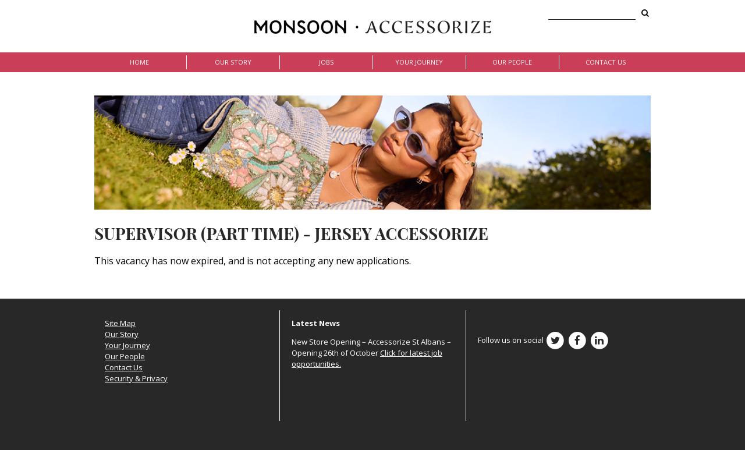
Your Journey (419, 62)
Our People (512, 62)
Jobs (326, 62)
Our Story (233, 62)
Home (139, 62)
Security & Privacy (136, 378)
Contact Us (606, 62)
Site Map (120, 323)
